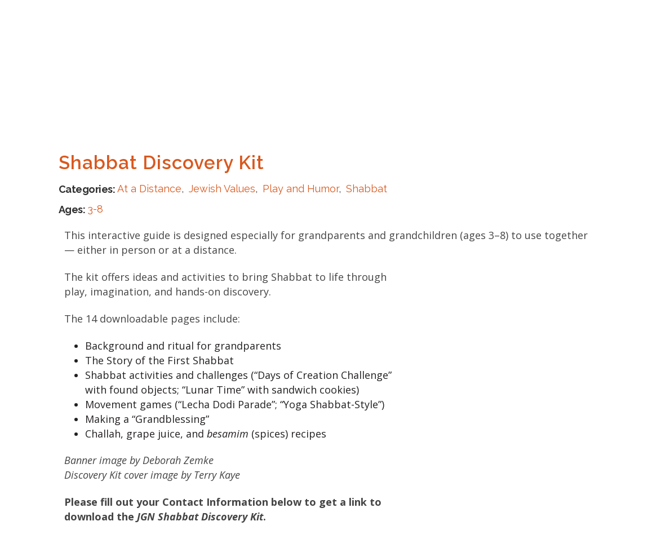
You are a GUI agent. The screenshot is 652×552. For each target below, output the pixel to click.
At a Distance (149, 189)
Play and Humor (301, 189)
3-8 (95, 209)
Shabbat (366, 189)
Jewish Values (222, 189)
